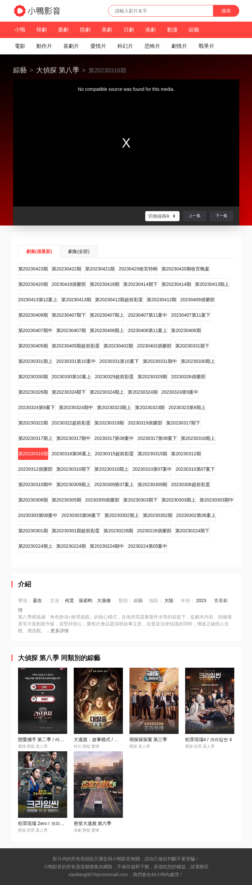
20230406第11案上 (147, 330)
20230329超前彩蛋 (114, 376)
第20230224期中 (107, 546)
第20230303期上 (179, 499)
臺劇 (63, 29)
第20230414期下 (140, 284)
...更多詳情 (58, 630)
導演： (25, 600)
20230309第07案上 (114, 484)
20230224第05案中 (147, 546)
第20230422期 (66, 268)
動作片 (44, 46)
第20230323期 (150, 407)
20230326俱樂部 (188, 376)
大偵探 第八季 (57, 70)
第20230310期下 (73, 469)
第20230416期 (104, 284)
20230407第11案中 (147, 315)
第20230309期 (152, 484)
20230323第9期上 (186, 407)
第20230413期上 (212, 284)
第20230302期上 (122, 515)
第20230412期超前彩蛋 (119, 299)
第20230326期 (33, 392)
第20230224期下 (192, 530)
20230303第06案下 (81, 515)
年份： (188, 600)
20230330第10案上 (71, 376)
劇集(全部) (78, 251)
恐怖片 (152, 46)
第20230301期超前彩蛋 (76, 530)
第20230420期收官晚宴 (185, 268)
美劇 (107, 29)
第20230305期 (66, 499)
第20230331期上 (35, 361)
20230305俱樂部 (102, 499)
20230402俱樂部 (154, 345)
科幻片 (125, 46)
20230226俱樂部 (154, 530)
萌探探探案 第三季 (148, 739)
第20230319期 (109, 422)
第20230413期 (76, 299)
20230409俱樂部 (197, 299)
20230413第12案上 (38, 299)
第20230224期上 (35, 546)
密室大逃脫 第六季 (93, 823)
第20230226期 (118, 530)
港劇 (150, 29)
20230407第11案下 (190, 315)
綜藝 (194, 29)
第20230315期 (152, 453)
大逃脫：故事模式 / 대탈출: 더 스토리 (112, 739)
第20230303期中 (217, 499)
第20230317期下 (183, 422)
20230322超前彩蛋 (71, 422)
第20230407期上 (107, 315)
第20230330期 (33, 376)
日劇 (129, 29)
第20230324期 (142, 392)
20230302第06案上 (196, 515)
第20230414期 (176, 284)
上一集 (195, 215)
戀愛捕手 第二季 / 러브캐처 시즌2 (52, 739)
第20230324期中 (76, 407)
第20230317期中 (73, 438)
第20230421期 (100, 268)
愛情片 (98, 46)
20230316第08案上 (71, 453)
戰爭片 (206, 46)
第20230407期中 (35, 330)
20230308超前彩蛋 (190, 484)
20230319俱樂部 (145, 422)
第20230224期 (71, 546)
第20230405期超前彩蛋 (76, 345)
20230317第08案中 (114, 438)
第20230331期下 (192, 345)
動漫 (172, 29)
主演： (57, 600)
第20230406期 (186, 330)
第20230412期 (161, 299)
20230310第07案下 (195, 469)
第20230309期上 (73, 484)
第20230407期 (71, 330)
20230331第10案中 (76, 361)
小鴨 (20, 29)
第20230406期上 (107, 330)
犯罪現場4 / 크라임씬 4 (208, 739)
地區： (156, 600)
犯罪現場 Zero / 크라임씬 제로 (49, 823)
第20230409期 (33, 315)
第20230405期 (33, 345)
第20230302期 (157, 515)
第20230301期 (33, 530)
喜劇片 (71, 46)
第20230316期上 (198, 438)
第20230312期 (186, 453)
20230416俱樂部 (69, 284)
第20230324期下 (69, 392)
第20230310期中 (35, 484)
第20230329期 (152, 376)
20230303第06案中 (38, 515)
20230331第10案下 (119, 361)
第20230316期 (33, 453)
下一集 (221, 215)
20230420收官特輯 (138, 268)
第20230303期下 (140, 499)
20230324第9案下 (36, 407)
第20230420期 (33, 284)
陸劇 (85, 29)
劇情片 (179, 46)
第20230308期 (33, 499)
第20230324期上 (107, 392)
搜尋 (226, 10)
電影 (20, 46)
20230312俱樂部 (35, 469)
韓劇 (41, 29)
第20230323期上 (114, 407)
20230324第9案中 (180, 392)
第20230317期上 (35, 438)
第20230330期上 (198, 361)
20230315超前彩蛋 (114, 453)
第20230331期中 (160, 361)
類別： (125, 600)
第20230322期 (33, 422)
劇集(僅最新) (39, 251)
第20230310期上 (111, 469)
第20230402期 (118, 345)
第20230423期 (33, 268)
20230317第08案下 (157, 438)
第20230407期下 (69, 315)
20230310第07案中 (152, 469)
